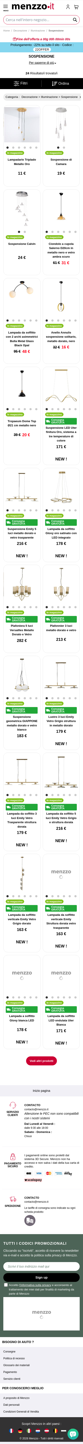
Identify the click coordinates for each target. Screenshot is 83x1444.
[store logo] (37, 5)
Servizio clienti (11, 1378)
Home (6, 30)
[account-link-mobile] (69, 7)
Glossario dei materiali (16, 1365)
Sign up (41, 1277)
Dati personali (11, 1404)
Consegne (9, 1351)
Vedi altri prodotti (41, 1061)
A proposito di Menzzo (16, 1398)
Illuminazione (38, 30)
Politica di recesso (14, 1358)
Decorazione (20, 30)
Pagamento (10, 1372)
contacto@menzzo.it (36, 1201)
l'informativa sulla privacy (35, 1285)
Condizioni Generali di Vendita (21, 1411)
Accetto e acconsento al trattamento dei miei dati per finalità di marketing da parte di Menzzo (39, 1289)
